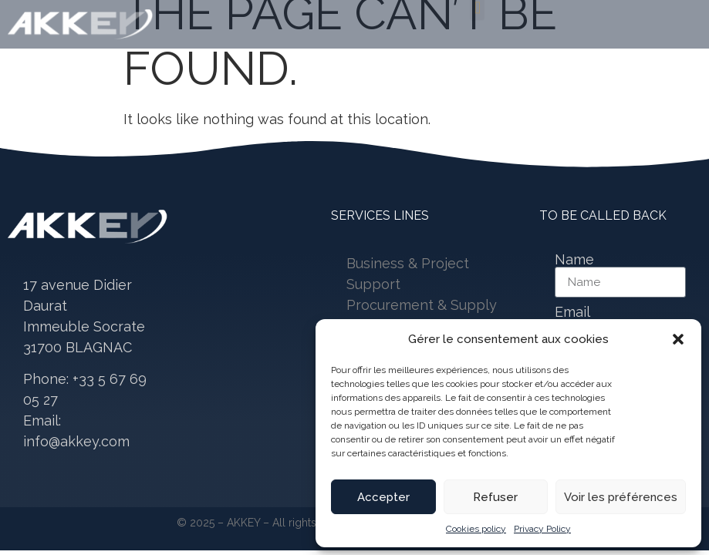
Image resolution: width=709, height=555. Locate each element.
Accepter (383, 497)
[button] (678, 339)
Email (572, 312)
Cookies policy (476, 528)
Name (574, 260)
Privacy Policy (542, 528)
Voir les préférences (620, 497)
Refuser (495, 497)
